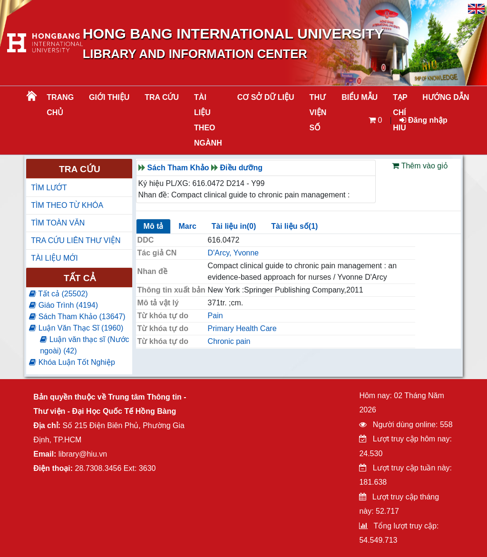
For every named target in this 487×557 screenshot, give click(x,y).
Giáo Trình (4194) (63, 305)
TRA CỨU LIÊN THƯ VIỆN (75, 240)
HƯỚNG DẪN (445, 97)
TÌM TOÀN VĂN (58, 223)
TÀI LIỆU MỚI (54, 258)
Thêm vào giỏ (420, 166)
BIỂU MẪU (359, 97)
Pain (215, 316)
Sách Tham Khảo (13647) (77, 317)
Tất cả (80, 278)
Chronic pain (229, 341)
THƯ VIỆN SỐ (318, 112)
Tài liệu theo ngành (208, 120)
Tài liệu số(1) (294, 226)
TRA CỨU (162, 97)
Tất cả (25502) (58, 294)
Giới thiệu (109, 97)
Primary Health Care (242, 328)
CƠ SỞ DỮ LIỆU (265, 97)
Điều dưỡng (241, 168)
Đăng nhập (423, 120)
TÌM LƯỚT (49, 188)
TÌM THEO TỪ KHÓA (67, 205)
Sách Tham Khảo (178, 168)
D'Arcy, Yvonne (233, 253)
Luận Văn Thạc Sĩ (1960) (76, 328)
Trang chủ (60, 105)
